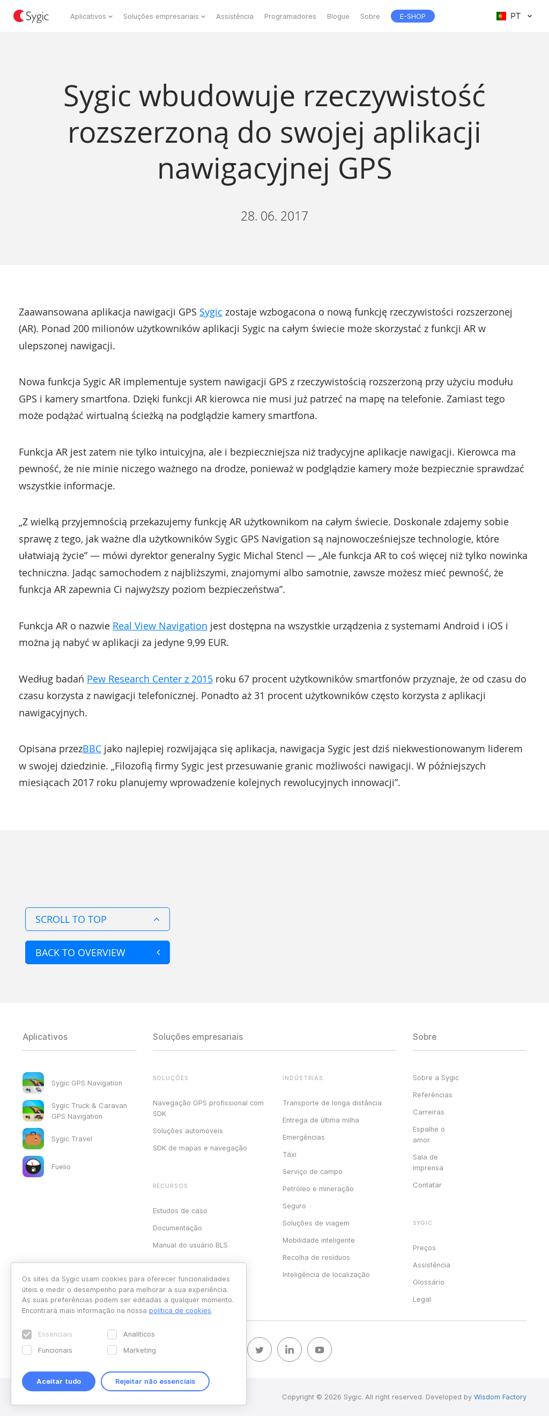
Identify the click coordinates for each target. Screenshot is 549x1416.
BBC (92, 748)
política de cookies (180, 1310)
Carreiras (428, 1111)
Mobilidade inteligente (319, 1240)
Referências (432, 1094)
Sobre (370, 16)
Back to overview (97, 952)
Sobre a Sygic (436, 1077)
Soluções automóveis (188, 1130)
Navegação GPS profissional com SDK (208, 1108)
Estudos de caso (180, 1210)
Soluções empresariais (161, 16)
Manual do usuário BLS (190, 1245)
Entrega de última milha (321, 1120)
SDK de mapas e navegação (200, 1147)
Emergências (304, 1137)
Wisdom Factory (500, 1396)
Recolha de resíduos (316, 1257)
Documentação (177, 1227)
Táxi (289, 1154)
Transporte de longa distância (332, 1102)
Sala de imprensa (428, 1162)
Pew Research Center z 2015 (150, 678)
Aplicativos (88, 16)
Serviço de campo (313, 1171)
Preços (424, 1247)
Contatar (427, 1184)
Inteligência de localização (326, 1274)
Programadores (290, 16)
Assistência (235, 16)
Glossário (428, 1282)
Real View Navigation (160, 625)
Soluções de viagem (316, 1223)
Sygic (210, 311)
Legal (422, 1299)
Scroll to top (97, 919)
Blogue (338, 16)
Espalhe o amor (429, 1134)
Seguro (294, 1205)
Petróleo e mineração (318, 1188)
